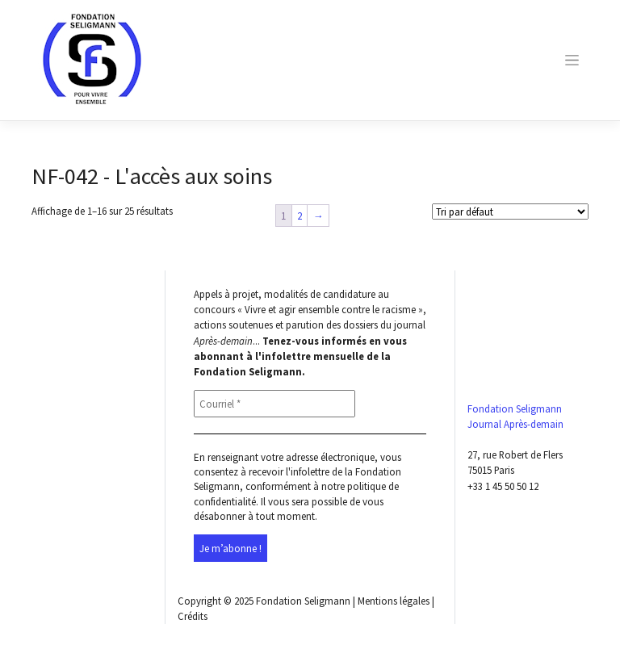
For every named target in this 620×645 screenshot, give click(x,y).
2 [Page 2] (299, 215)
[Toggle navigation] (572, 60)
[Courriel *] (274, 403)
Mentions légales (393, 600)
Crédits (192, 615)
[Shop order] (510, 211)
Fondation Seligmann (303, 600)
